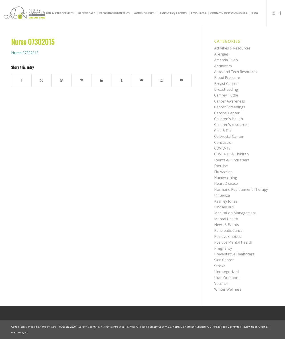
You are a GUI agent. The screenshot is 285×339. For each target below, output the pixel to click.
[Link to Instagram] (273, 13)
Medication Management (235, 212)
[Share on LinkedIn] (102, 80)
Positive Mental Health (233, 242)
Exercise (221, 165)
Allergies (221, 54)
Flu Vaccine (223, 171)
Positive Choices (227, 236)
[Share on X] (41, 80)
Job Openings (231, 326)
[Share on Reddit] (161, 80)
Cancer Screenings (229, 107)
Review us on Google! (255, 326)
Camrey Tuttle (226, 95)
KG (26, 332)
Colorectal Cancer (229, 136)
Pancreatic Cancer (229, 230)
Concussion (224, 142)
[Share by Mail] (181, 80)
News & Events (226, 224)
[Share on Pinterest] (82, 80)
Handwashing (225, 177)
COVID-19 (222, 148)
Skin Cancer (224, 259)
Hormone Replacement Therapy (241, 189)
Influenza (222, 195)
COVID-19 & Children (231, 154)
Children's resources (231, 124)
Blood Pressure (227, 77)
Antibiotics (223, 66)
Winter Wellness (227, 289)
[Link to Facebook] (280, 13)
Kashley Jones (225, 201)
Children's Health (228, 118)
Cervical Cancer (227, 113)
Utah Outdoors (226, 277)
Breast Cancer (226, 83)
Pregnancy (223, 248)
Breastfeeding (226, 89)
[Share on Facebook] (21, 80)
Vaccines (221, 283)
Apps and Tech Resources (235, 71)
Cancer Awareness (229, 101)
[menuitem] (24, 13)
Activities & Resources (232, 48)
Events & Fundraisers (231, 160)
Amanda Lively (226, 60)
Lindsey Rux (224, 207)
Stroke (219, 265)
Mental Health (226, 218)
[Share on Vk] (142, 80)
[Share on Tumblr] (122, 80)
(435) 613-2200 (67, 326)
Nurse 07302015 (25, 52)
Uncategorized (226, 271)
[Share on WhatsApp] (61, 80)
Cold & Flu (222, 130)
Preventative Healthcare (234, 254)
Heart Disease (226, 183)
